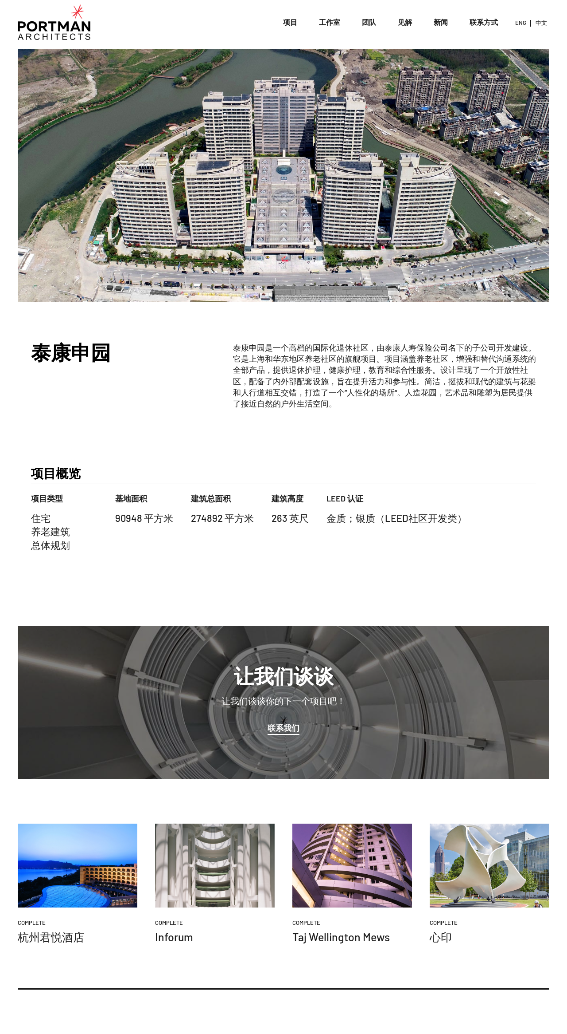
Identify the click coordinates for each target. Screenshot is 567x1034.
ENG (520, 22)
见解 (405, 22)
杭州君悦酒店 (51, 936)
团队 (369, 22)
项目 (290, 22)
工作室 (329, 22)
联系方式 (484, 22)
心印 (441, 936)
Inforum (174, 936)
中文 (541, 22)
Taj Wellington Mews (341, 936)
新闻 (441, 22)
